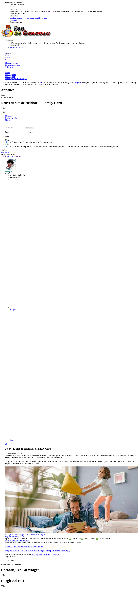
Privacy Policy (48, 11)
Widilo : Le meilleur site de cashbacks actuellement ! (24, 547)
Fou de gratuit (10, 77)
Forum (7, 73)
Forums (8, 53)
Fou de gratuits (10, 75)
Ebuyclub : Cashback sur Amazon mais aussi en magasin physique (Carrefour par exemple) (37, 551)
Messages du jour (11, 63)
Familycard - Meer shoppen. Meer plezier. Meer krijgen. (25, 534)
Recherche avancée (16, 47)
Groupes (8, 59)
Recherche (14, 45)
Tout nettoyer (5, 152)
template (11, 156)
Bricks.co (55, 555)
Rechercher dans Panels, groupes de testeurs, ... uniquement (64, 43)
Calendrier (9, 67)
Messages (8, 116)
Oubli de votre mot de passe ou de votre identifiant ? (28, 18)
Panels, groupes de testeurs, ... (16, 79)
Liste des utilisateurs (12, 65)
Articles (8, 57)
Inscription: (14, 175)
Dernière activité (11, 118)
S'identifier (14, 16)
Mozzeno (46, 555)
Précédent (4, 156)
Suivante (18, 156)
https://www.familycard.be (14, 536)
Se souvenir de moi (18, 14)
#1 (6, 444)
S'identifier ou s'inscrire (13, 3)
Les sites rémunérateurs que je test (17, 541)
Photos (7, 120)
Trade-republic (36, 555)
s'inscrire (15, 20)
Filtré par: (4, 150)
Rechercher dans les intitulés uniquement (25, 43)
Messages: (13, 177)
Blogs (7, 55)
